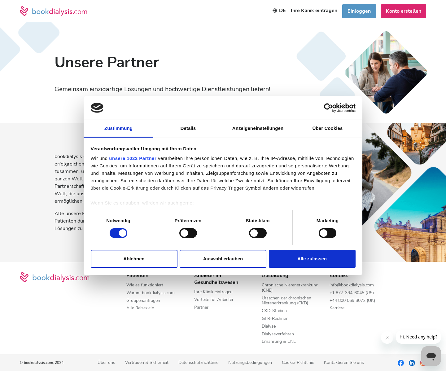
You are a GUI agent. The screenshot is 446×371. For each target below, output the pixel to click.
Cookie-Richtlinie (298, 362)
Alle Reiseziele (140, 308)
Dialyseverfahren (278, 334)
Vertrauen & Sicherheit (146, 362)
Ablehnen (133, 258)
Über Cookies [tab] (328, 128)
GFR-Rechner (274, 318)
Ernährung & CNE (279, 341)
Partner (201, 307)
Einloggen (359, 11)
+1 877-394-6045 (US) (352, 293)
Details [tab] (188, 128)
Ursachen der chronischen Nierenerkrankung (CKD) (286, 301)
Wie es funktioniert (144, 285)
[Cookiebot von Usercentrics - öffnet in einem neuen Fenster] (328, 108)
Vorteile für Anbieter (214, 300)
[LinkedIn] (412, 362)
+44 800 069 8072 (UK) (352, 300)
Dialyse (269, 326)
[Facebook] (401, 362)
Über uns (106, 362)
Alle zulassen (312, 258)
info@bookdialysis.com (352, 285)
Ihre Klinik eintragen (213, 292)
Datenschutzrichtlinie (198, 362)
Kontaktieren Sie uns (344, 362)
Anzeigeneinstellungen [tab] (257, 128)
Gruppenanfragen (143, 300)
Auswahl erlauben (223, 258)
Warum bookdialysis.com (150, 293)
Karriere (337, 308)
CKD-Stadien (274, 311)
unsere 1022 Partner (132, 158)
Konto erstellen (403, 11)
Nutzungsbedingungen (250, 362)
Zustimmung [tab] (118, 128)
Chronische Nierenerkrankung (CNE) (290, 288)
